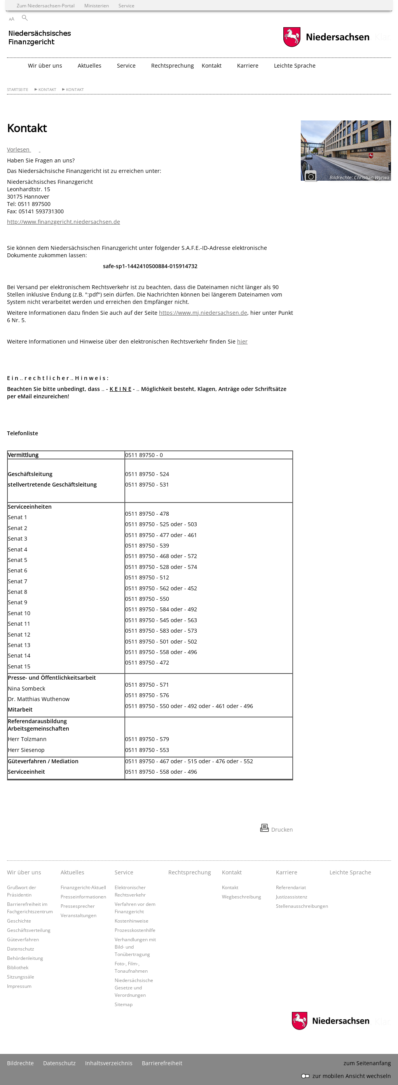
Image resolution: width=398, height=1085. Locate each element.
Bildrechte (20, 1063)
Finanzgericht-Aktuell (83, 887)
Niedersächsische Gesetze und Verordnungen (134, 987)
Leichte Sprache (295, 65)
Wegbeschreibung (241, 896)
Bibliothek (17, 967)
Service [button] (126, 65)
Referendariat (291, 887)
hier (242, 341)
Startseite (17, 89)
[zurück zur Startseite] (75, 41)
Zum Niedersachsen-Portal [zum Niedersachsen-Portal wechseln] (46, 5)
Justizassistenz (291, 896)
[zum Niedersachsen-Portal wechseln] (326, 46)
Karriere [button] (247, 65)
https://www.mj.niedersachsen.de (203, 312)
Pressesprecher (78, 906)
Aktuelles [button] (89, 65)
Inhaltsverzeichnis (109, 1063)
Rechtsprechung (172, 65)
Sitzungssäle (20, 976)
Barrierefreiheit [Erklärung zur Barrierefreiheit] (162, 1063)
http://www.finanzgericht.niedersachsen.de (63, 221)
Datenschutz (20, 948)
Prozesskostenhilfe (135, 930)
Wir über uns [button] (45, 65)
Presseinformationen (83, 896)
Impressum (19, 986)
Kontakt (47, 89)
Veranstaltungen (78, 915)
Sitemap (124, 1004)
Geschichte (19, 921)
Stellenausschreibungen (302, 906)
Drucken (282, 829)
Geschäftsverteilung (29, 930)
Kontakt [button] (212, 65)
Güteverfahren (23, 939)
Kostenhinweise (131, 921)
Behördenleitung (25, 958)
